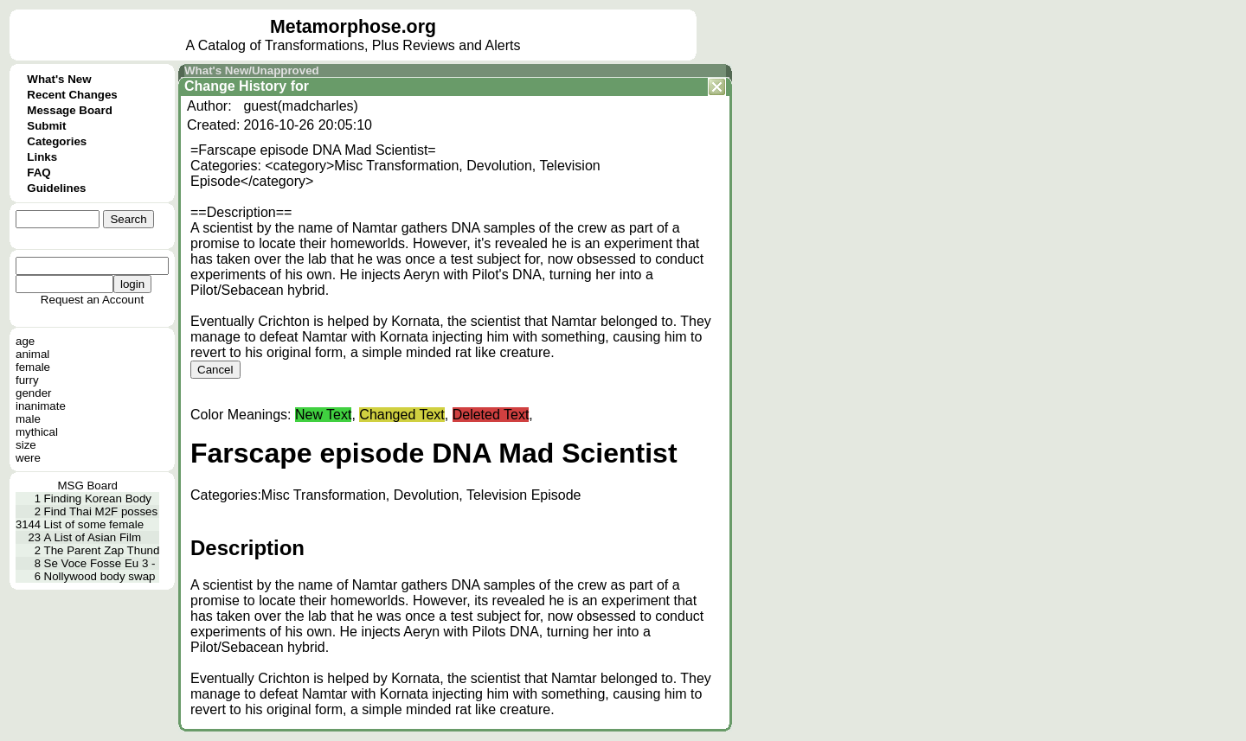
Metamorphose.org (353, 26)
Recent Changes (72, 94)
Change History (235, 86)
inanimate (41, 405)
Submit (46, 125)
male (28, 418)
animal (32, 354)
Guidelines (56, 188)
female (33, 367)
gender (34, 392)
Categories (57, 141)
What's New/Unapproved (251, 70)
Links (42, 156)
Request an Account (92, 299)
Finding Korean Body (97, 498)
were (28, 457)
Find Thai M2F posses (101, 511)
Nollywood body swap (100, 576)
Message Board (69, 110)
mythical (37, 431)
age (25, 341)
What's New (59, 79)
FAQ (38, 172)
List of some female (94, 524)
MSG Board (87, 485)
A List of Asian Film (93, 537)
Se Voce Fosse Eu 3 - (100, 563)
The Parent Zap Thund (102, 550)
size (26, 444)
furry (27, 380)
